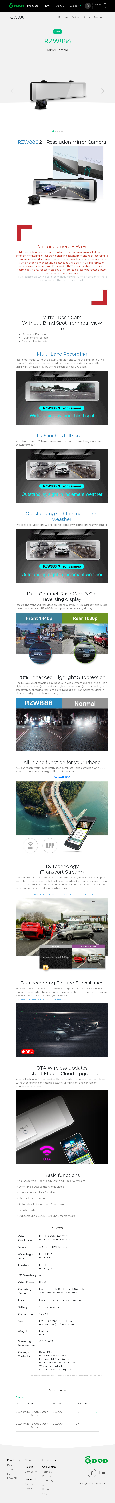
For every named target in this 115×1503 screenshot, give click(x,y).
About (60, 5)
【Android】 (58, 777)
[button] (102, 91)
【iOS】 (69, 777)
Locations (98, 4)
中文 (105, 6)
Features (63, 17)
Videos (76, 17)
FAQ (45, 1493)
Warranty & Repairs (47, 1485)
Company (31, 1471)
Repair (29, 1488)
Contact (30, 1484)
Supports (99, 17)
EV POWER (12, 1476)
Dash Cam (10, 1467)
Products (32, 5)
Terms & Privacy (47, 1473)
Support (76, 5)
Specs (86, 17)
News (47, 5)
